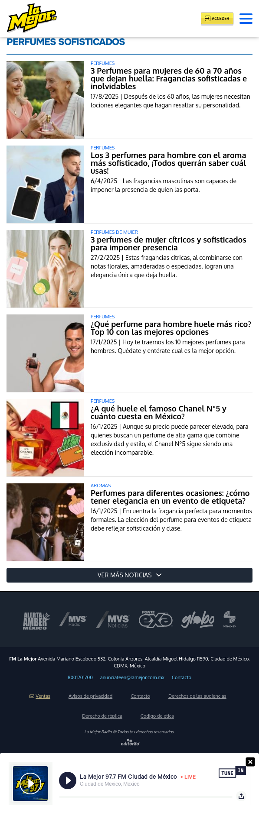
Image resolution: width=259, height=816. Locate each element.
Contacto (181, 677)
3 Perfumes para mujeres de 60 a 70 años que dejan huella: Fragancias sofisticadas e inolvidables (169, 78)
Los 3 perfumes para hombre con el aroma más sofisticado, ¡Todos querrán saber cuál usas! (168, 163)
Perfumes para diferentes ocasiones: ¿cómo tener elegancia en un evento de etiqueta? (170, 497)
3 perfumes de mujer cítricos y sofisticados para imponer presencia (168, 243)
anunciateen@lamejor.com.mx (132, 677)
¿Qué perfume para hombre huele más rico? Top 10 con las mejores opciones (171, 328)
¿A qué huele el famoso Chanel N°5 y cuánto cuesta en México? (158, 412)
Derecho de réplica (102, 716)
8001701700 (80, 677)
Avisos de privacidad (90, 696)
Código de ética (157, 716)
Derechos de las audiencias (197, 696)
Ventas (40, 696)
